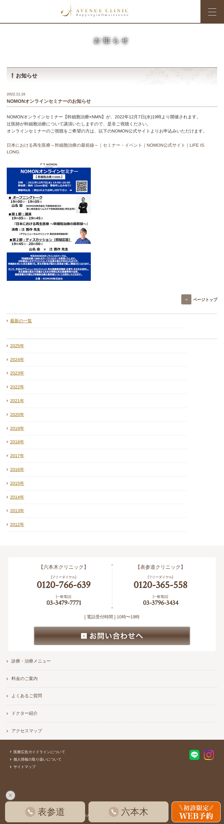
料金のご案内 (24, 678)
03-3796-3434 (160, 602)
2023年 (17, 373)
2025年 (17, 345)
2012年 (17, 524)
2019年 (17, 428)
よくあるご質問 (26, 695)
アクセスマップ (26, 730)
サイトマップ (24, 767)
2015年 (17, 483)
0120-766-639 (63, 585)
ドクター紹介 (24, 713)
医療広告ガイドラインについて (39, 752)
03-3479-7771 (63, 602)
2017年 (17, 455)
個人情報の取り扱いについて (37, 759)
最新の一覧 (21, 320)
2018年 (17, 441)
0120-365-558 (160, 585)
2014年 (17, 497)
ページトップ (205, 299)
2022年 (17, 386)
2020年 (17, 414)
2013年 (17, 510)
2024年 (17, 359)
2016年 (17, 469)
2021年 (17, 400)
